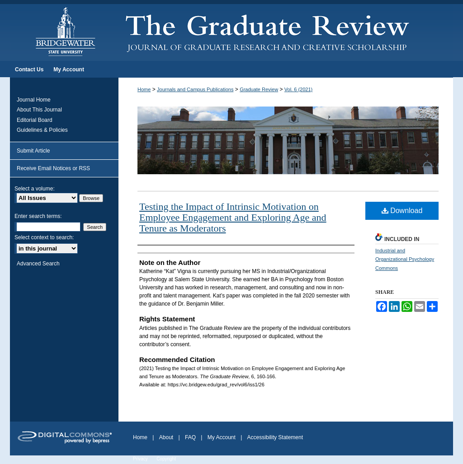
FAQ (190, 437)
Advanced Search (38, 263)
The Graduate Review (285, 30)
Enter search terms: (38, 216)
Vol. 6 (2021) (298, 89)
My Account (222, 437)
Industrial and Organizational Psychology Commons (404, 259)
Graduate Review (259, 89)
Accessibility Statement (275, 437)
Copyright (166, 458)
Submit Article (33, 151)
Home (144, 89)
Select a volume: (34, 189)
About (166, 437)
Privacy (140, 458)
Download (402, 210)
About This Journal (39, 110)
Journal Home (34, 100)
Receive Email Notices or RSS (53, 168)
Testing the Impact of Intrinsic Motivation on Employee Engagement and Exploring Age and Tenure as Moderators (232, 217)
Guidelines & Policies (42, 130)
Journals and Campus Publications (195, 89)
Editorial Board (34, 120)
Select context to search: (44, 237)
